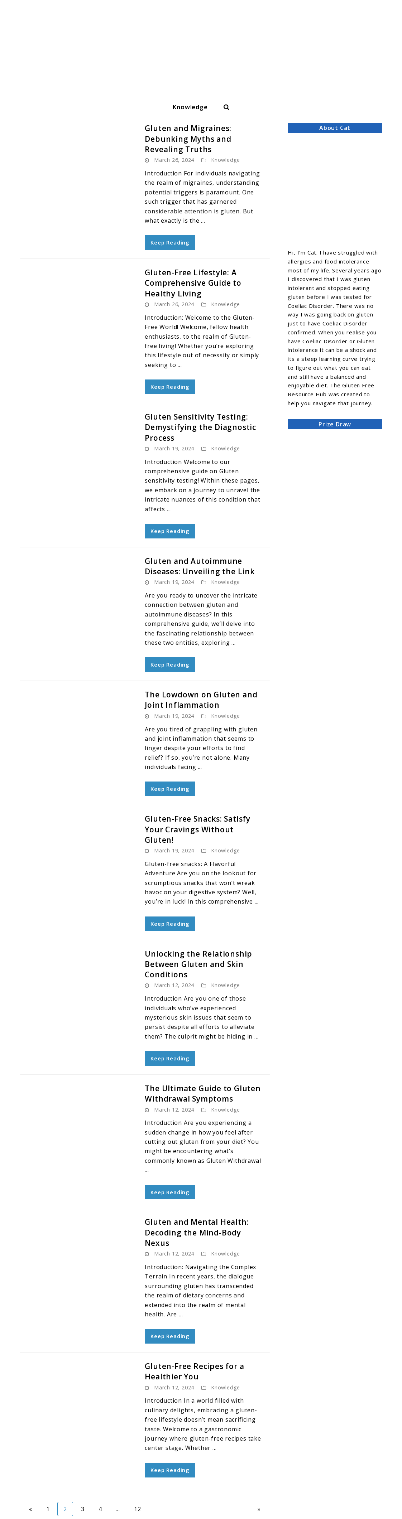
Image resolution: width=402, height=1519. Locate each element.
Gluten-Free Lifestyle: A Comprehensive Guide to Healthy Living (193, 283)
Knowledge (189, 107)
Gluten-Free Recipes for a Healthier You (194, 1371)
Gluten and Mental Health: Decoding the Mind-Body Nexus (197, 1232)
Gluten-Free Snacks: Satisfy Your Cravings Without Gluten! (197, 829)
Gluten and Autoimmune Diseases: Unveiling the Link (199, 566)
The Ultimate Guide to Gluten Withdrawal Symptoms (202, 1093)
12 (140, 1508)
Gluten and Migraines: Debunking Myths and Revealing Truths (188, 138)
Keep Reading (170, 242)
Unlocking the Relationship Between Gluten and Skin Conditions (198, 964)
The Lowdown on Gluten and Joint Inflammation (201, 700)
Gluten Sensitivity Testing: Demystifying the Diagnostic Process (200, 427)
